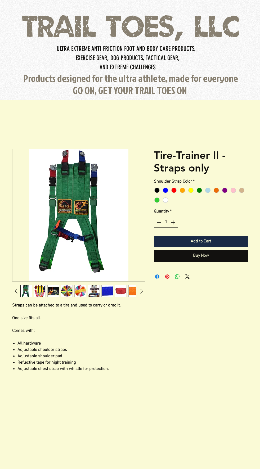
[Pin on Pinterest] (167, 276)
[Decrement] (158, 222)
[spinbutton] (166, 222)
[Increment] (173, 222)
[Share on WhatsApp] (177, 276)
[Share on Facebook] (157, 276)
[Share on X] (187, 276)
